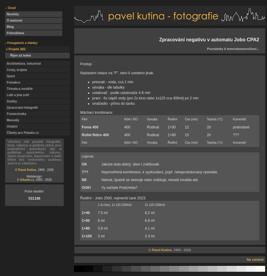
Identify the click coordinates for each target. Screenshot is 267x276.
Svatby (11, 101)
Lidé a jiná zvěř (17, 95)
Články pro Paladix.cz (22, 132)
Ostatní (11, 126)
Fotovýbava (14, 33)
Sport (10, 76)
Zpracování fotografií (21, 107)
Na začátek (255, 259)
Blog (9, 26)
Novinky (12, 14)
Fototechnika (15, 114)
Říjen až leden (18, 55)
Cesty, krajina (16, 70)
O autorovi (13, 20)
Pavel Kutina (27, 170)
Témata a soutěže (19, 88)
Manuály (12, 120)
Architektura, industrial (23, 63)
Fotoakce (12, 82)
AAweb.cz (27, 179)
